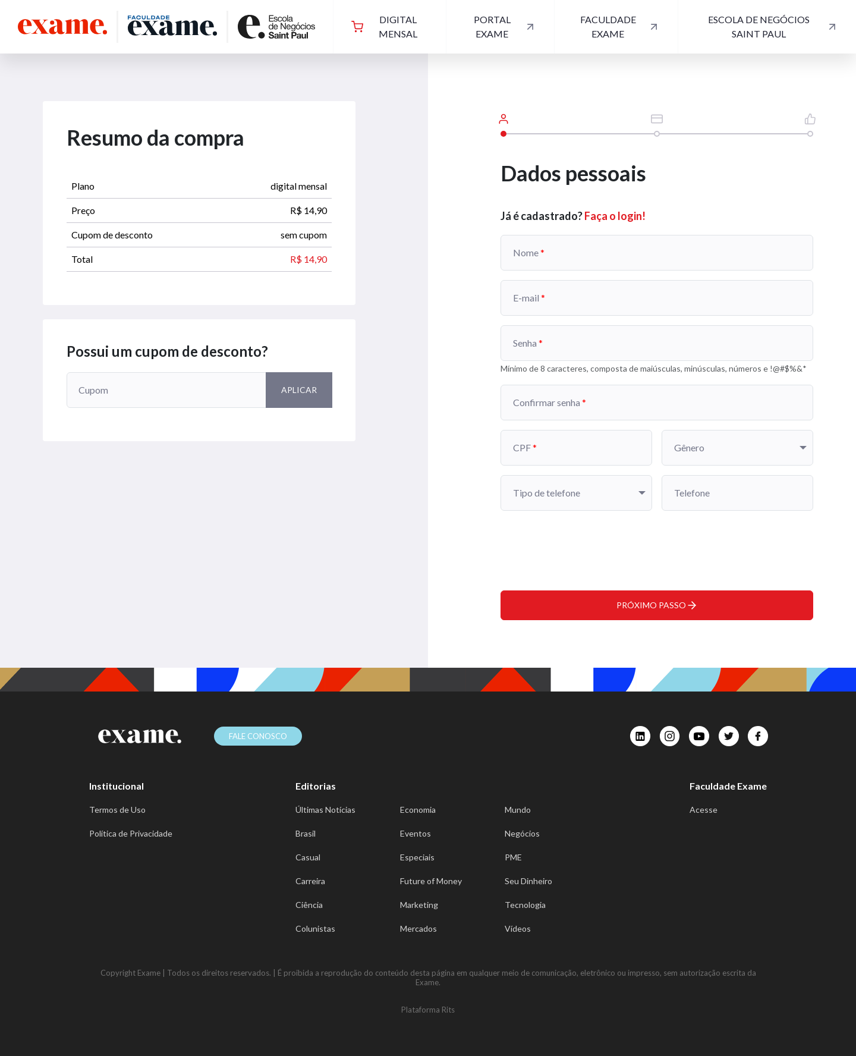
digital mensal (384, 26)
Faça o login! (615, 215)
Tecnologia (525, 905)
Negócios (522, 833)
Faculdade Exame (620, 26)
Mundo (518, 809)
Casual (307, 857)
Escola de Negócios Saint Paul (773, 26)
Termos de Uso (117, 809)
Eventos (415, 833)
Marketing (419, 905)
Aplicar (299, 390)
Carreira (310, 881)
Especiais (417, 857)
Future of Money (431, 881)
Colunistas (315, 928)
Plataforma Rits (428, 1009)
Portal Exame (505, 26)
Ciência (309, 905)
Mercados (418, 928)
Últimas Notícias (325, 809)
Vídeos (518, 928)
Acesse (703, 809)
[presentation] (591, 543)
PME (513, 857)
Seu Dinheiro (528, 881)
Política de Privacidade (130, 833)
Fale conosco (258, 736)
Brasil (305, 833)
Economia (418, 809)
